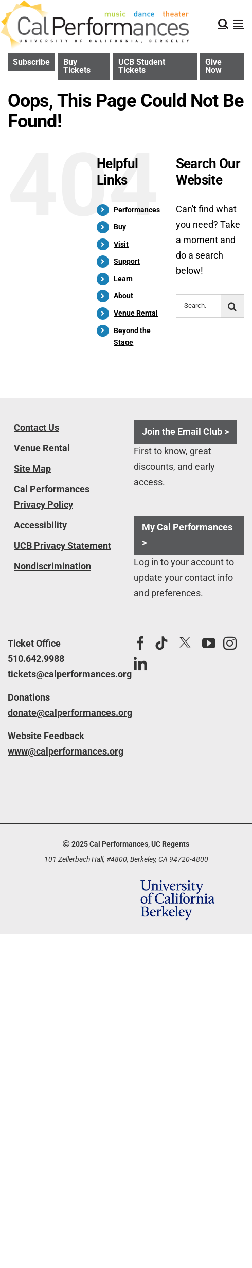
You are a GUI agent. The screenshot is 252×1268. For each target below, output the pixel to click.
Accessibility (40, 525)
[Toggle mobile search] (223, 23)
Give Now (213, 66)
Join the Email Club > (185, 431)
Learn (123, 278)
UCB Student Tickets (141, 66)
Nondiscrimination (52, 566)
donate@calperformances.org (63, 712)
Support (127, 261)
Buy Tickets (77, 66)
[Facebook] (140, 643)
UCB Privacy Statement (62, 545)
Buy (120, 227)
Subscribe (31, 62)
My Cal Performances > (187, 535)
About (123, 295)
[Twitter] (185, 643)
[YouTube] (208, 643)
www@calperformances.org (63, 751)
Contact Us (36, 427)
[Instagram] (230, 643)
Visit (121, 244)
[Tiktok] (161, 643)
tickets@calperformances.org (63, 674)
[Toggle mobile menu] (238, 23)
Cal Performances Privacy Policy (51, 497)
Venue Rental (136, 313)
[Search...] (198, 306)
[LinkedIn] (140, 663)
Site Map (32, 468)
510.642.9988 (36, 658)
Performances (137, 210)
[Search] (232, 306)
